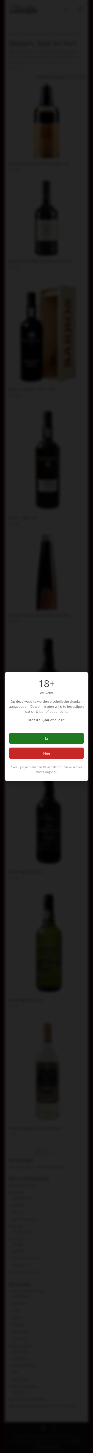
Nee (46, 753)
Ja (46, 738)
